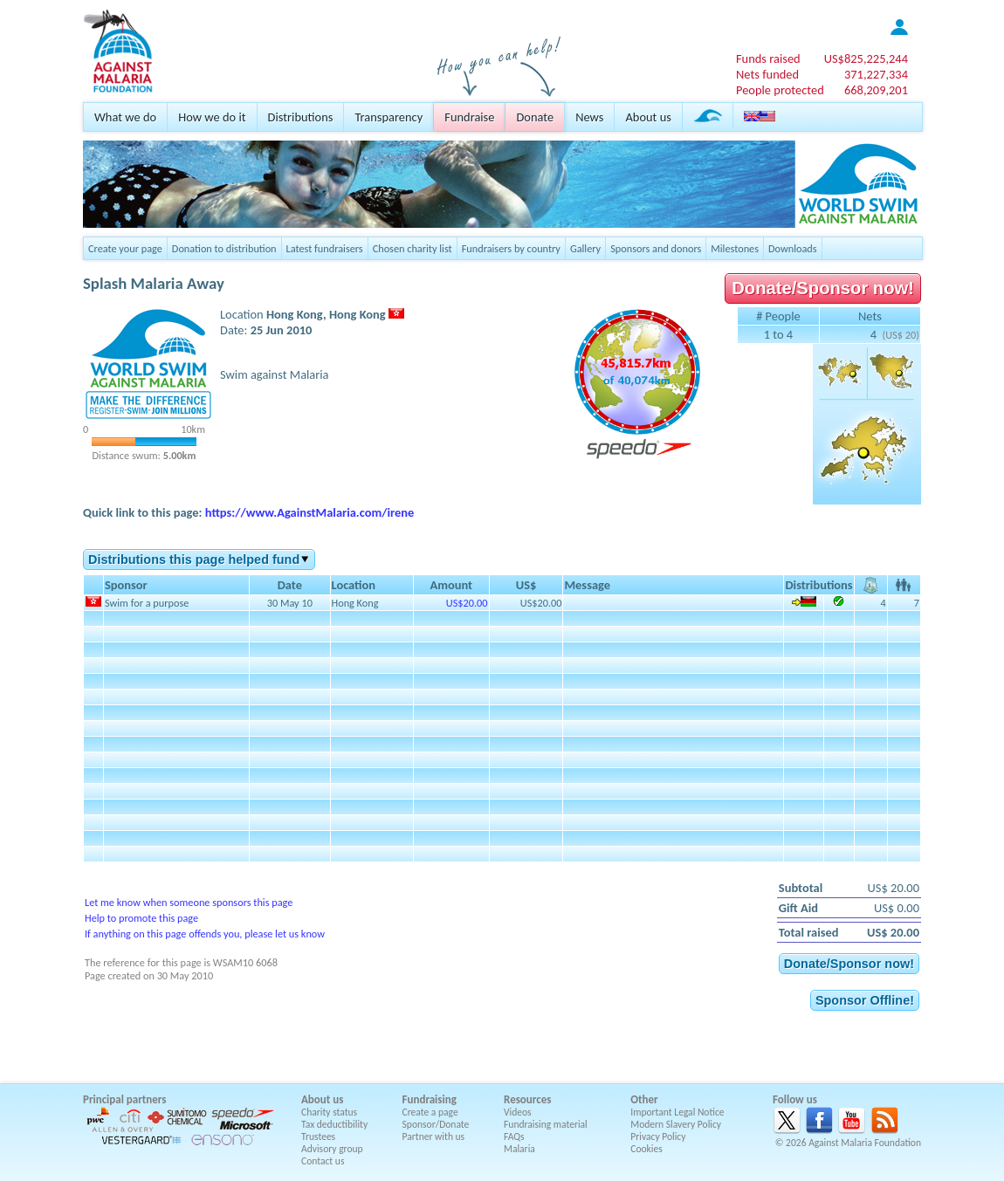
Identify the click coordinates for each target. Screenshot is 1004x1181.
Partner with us (433, 1136)
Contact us (322, 1161)
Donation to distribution (224, 248)
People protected (780, 90)
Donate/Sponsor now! (823, 288)
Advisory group (332, 1149)
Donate (535, 117)
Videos (518, 1112)
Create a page (430, 1112)
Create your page (125, 248)
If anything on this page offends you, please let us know (205, 933)
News (589, 117)
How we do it (211, 117)
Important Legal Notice (677, 1112)
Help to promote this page (141, 917)
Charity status (329, 1112)
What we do (125, 117)
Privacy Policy (657, 1136)
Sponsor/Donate (436, 1124)
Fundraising (429, 1099)
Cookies (646, 1149)
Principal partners (124, 1099)
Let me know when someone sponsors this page (188, 902)
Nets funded (767, 74)
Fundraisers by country (511, 248)
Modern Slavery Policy (675, 1124)
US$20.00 (467, 602)
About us (647, 117)
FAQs (514, 1136)
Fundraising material (546, 1124)
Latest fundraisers (324, 248)
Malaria (519, 1149)
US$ (866, 58)
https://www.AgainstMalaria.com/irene (309, 512)
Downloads (792, 248)
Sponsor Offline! (864, 1000)
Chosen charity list (412, 248)
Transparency (388, 117)
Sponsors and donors (655, 248)
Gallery (585, 248)
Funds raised (768, 58)
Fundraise (469, 117)
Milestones (735, 248)
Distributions (301, 117)
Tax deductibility (334, 1124)
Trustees (318, 1136)
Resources (527, 1099)
